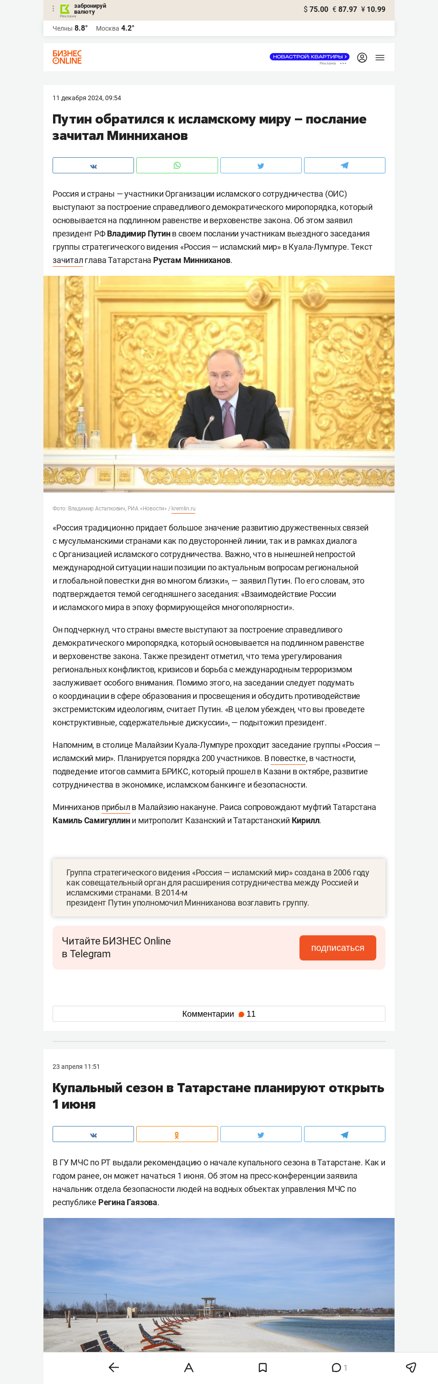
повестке (288, 758)
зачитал (68, 260)
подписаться (337, 948)
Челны (63, 28)
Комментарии (219, 1014)
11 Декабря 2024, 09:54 (87, 98)
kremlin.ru (183, 508)
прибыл (115, 807)
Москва (107, 28)
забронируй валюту (90, 9)
